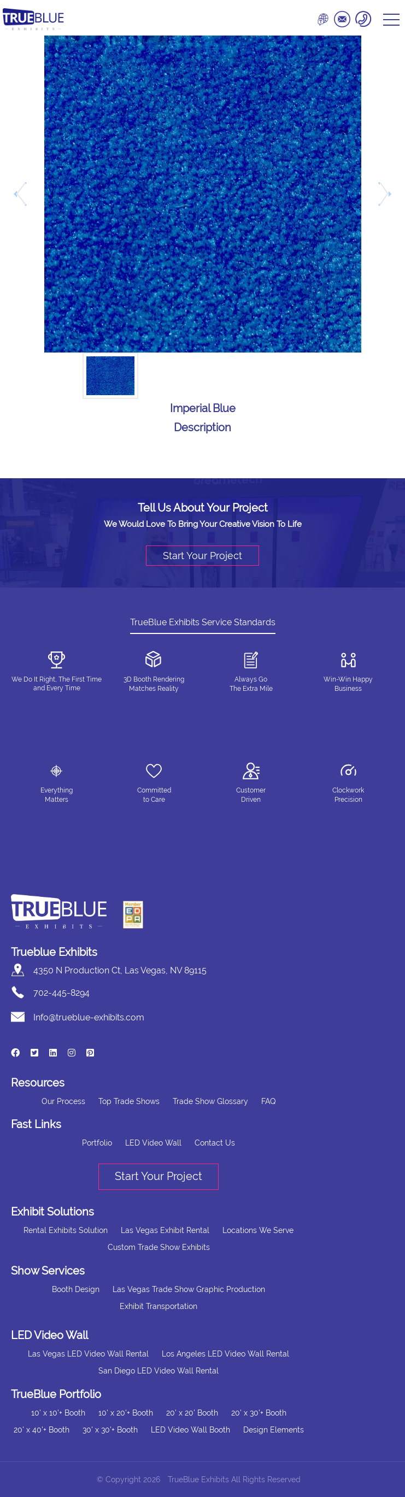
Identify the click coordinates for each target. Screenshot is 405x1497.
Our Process (63, 1101)
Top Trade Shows (129, 1101)
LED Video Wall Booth (190, 1429)
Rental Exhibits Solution (66, 1230)
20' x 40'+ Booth (41, 1429)
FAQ (268, 1101)
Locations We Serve (258, 1230)
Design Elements (273, 1429)
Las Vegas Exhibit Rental (165, 1230)
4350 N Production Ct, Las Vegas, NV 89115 (120, 970)
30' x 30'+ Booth (110, 1429)
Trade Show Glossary (210, 1101)
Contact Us (215, 1142)
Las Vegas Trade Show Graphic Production (189, 1289)
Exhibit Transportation (158, 1306)
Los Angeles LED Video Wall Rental (225, 1353)
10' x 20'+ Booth (125, 1412)
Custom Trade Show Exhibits (159, 1247)
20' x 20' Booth (192, 1412)
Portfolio (97, 1142)
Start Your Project (202, 555)
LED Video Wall (153, 1142)
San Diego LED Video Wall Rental (158, 1370)
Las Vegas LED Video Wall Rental (88, 1353)
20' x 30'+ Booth (258, 1412)
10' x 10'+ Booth (58, 1412)
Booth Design (75, 1289)
